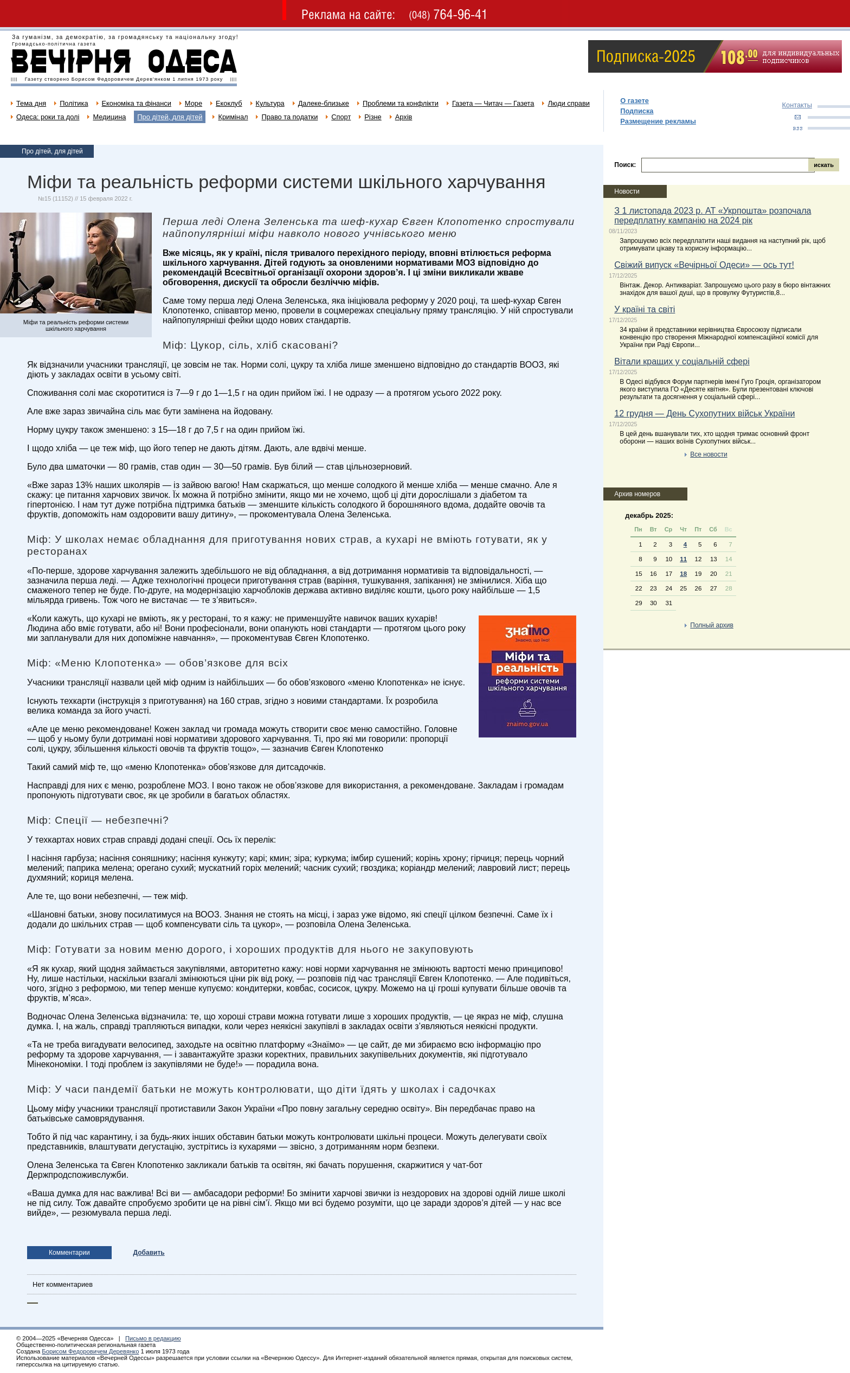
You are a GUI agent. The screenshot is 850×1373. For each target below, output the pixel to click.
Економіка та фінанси (136, 103)
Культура (270, 103)
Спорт (341, 117)
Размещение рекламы (658, 121)
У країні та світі (644, 309)
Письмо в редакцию (153, 1338)
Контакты (797, 105)
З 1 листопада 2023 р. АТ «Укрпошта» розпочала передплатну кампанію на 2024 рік (712, 215)
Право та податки (289, 117)
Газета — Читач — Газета (493, 103)
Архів (404, 117)
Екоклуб (229, 103)
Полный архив (711, 625)
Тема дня (31, 103)
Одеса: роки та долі (47, 117)
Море (193, 103)
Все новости (708, 454)
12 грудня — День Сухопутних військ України (704, 413)
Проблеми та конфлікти (401, 103)
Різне (372, 117)
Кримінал (233, 117)
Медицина (109, 117)
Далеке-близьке (323, 103)
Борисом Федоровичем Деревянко (90, 1351)
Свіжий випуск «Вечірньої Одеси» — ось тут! (704, 265)
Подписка (636, 111)
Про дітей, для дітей (169, 117)
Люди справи (568, 103)
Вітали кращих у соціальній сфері (681, 361)
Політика (74, 103)
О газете (634, 101)
